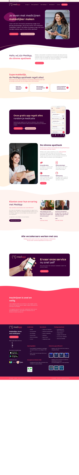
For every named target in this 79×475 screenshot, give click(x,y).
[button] (19, 88)
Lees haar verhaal (44, 220)
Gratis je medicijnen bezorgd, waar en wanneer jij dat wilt (61, 88)
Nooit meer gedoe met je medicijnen (19, 88)
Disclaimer (59, 378)
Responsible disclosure (65, 378)
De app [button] (27, 5)
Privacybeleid (54, 378)
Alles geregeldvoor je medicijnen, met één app (40, 88)
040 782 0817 (32, 354)
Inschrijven (64, 4)
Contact (58, 4)
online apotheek (62, 151)
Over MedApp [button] (44, 5)
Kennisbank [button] (52, 5)
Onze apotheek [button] (35, 5)
